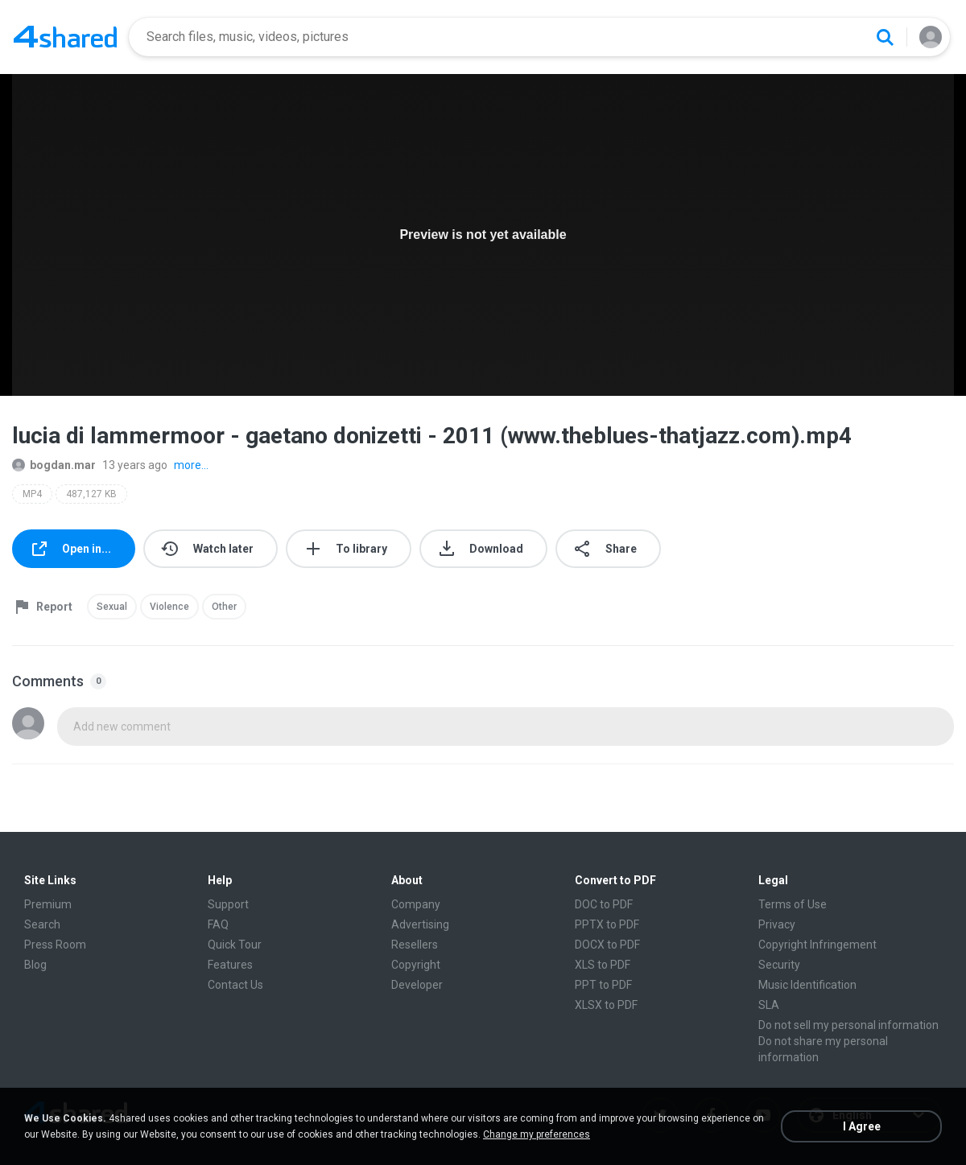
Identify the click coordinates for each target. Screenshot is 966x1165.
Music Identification (807, 984)
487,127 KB (91, 494)
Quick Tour (235, 944)
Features (230, 964)
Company (415, 904)
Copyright (415, 964)
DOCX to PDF (607, 944)
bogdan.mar (54, 465)
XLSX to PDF (606, 1004)
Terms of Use (792, 904)
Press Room (55, 944)
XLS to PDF (602, 964)
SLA (768, 1004)
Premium (48, 904)
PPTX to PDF (607, 924)
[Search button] (884, 37)
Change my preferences (536, 1134)
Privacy (776, 924)
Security (779, 964)
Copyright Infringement (817, 944)
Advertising (420, 924)
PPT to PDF (603, 984)
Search (42, 924)
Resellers (414, 944)
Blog (35, 964)
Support (228, 904)
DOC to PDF (604, 904)
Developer (417, 984)
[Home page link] (65, 37)
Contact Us (235, 984)
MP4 (32, 494)
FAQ (218, 924)
